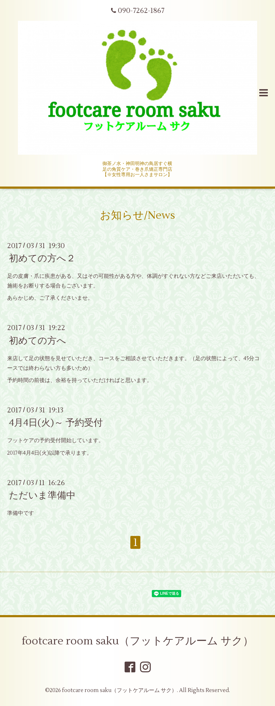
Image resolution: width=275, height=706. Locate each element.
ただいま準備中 (42, 495)
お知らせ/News (137, 215)
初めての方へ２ (42, 258)
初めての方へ (37, 340)
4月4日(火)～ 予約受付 (56, 423)
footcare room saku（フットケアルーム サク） (138, 641)
